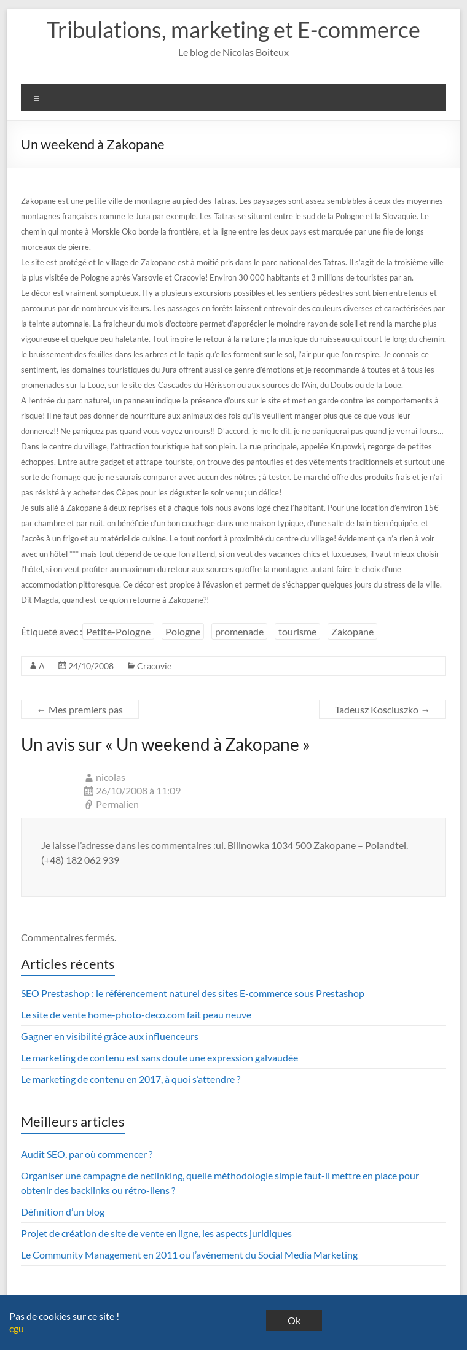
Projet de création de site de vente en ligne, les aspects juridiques (156, 1233)
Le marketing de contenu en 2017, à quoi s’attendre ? (130, 1079)
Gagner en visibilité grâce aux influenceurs (109, 1036)
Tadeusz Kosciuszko (382, 709)
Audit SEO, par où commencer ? (86, 1154)
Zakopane (352, 631)
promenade (239, 631)
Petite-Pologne (118, 631)
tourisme (297, 631)
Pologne (182, 631)
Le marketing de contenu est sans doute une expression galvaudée (159, 1057)
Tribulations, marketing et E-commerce (233, 29)
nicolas (110, 777)
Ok (294, 1320)
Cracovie (154, 666)
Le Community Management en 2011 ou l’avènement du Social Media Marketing (189, 1254)
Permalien (117, 804)
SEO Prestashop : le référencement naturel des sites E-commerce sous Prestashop (192, 993)
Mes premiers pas (80, 709)
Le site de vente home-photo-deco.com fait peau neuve (136, 1014)
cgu (16, 1328)
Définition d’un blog (62, 1211)
